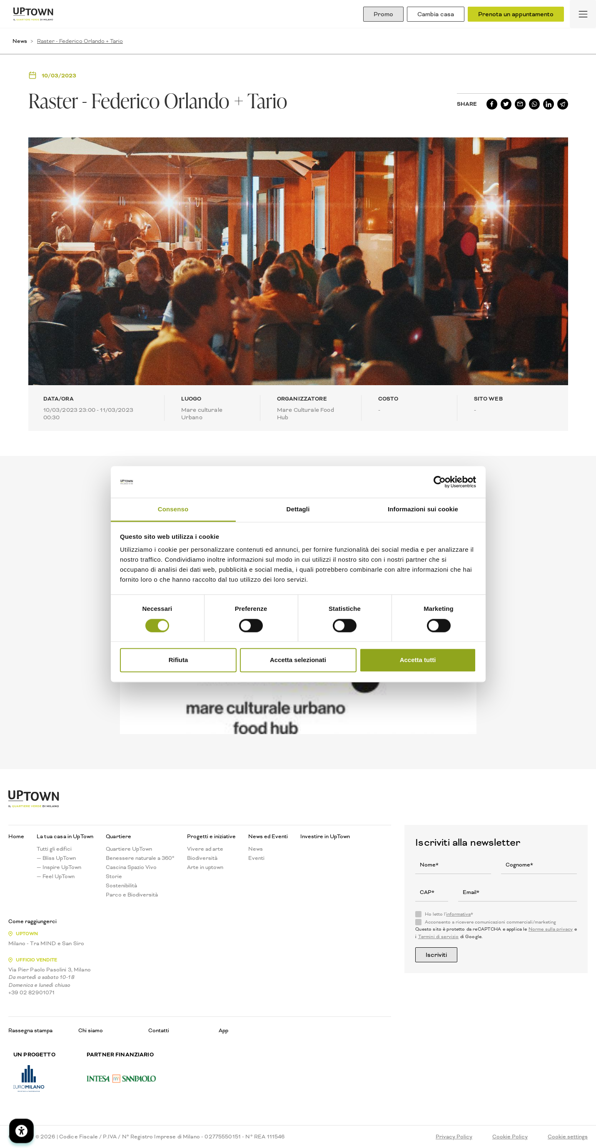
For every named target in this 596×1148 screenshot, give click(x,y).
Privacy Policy (454, 1137)
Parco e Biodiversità (132, 895)
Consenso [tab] (173, 509)
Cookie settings (568, 1137)
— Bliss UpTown (56, 858)
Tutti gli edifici (54, 849)
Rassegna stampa (30, 1030)
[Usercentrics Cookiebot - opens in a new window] (439, 482)
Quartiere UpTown (129, 849)
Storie (114, 876)
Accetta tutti (418, 660)
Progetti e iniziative (211, 836)
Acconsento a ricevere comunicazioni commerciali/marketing (490, 922)
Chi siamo (90, 1030)
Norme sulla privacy (551, 929)
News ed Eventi (268, 836)
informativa (458, 914)
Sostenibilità (121, 886)
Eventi (256, 858)
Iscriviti (436, 955)
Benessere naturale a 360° (140, 858)
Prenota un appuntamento (516, 14)
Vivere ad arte (205, 849)
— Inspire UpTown (59, 867)
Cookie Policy (510, 1137)
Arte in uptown (205, 867)
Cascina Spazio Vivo (131, 867)
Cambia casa (435, 14)
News (19, 41)
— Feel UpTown (56, 876)
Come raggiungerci (32, 921)
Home (16, 836)
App (223, 1030)
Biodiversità (202, 858)
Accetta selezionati (298, 660)
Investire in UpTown (325, 836)
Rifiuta (178, 660)
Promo (383, 14)
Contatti (158, 1030)
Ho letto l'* (449, 914)
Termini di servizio (438, 937)
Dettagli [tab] (298, 509)
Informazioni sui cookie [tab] (423, 509)
